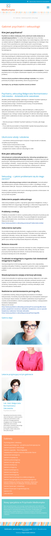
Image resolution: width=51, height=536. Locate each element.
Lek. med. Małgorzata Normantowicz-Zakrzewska (12, 405)
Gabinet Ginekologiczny (11, 475)
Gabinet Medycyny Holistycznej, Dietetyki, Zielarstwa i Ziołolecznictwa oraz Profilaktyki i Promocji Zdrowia (21, 483)
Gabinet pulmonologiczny (12, 460)
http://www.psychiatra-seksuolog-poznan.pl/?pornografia (20, 313)
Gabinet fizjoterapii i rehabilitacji (14, 486)
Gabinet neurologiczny (11, 472)
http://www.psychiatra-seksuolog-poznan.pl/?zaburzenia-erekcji (22, 223)
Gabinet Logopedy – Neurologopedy (15, 450)
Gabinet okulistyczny (10, 465)
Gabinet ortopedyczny (11, 457)
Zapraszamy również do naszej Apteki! (38, 1)
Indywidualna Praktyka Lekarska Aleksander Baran (20, 452)
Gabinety (18, 18)
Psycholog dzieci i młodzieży (13, 442)
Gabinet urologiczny (10, 467)
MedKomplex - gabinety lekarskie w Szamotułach (18, 529)
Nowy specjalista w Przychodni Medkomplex (24, 502)
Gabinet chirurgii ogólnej (12, 462)
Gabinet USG (8, 491)
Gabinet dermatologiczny (12, 455)
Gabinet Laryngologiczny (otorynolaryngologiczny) (20, 479)
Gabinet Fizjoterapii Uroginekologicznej (16, 489)
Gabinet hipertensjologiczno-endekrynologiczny (19, 477)
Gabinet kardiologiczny (11, 470)
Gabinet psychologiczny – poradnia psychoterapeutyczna (22, 445)
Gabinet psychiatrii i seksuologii (21, 26)
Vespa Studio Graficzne (28, 532)
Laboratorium (8, 493)
